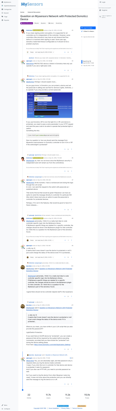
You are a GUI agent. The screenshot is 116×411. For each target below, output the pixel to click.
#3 (72, 30)
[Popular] (9, 20)
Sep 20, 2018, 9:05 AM (44, 180)
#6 (72, 158)
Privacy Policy (65, 408)
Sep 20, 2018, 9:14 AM (55, 218)
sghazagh (29, 61)
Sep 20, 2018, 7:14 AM (55, 158)
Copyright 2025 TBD (40, 408)
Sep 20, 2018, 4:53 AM (55, 30)
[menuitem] (107, 2)
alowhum (31, 58)
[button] (9, 405)
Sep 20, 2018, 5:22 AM (44, 61)
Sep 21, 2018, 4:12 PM (43, 266)
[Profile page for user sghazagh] (22, 62)
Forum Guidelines (54, 408)
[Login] (107, 2)
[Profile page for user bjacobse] (22, 267)
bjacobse (29, 266)
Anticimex (29, 30)
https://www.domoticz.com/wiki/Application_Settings (52, 345)
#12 (72, 358)
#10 (72, 266)
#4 (72, 61)
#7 (72, 180)
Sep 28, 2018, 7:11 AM (44, 358)
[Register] (107, 10)
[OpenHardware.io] (9, 5)
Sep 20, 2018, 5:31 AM (44, 79)
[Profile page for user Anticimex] (22, 31)
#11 (72, 305)
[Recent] (9, 13)
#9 (72, 245)
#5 (72, 79)
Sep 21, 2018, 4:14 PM (43, 305)
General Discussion (27, 23)
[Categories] (9, 9)
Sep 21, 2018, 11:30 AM (44, 245)
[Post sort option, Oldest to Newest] (88, 31)
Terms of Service (77, 408)
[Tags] (9, 16)
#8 (72, 218)
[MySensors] (9, 2)
